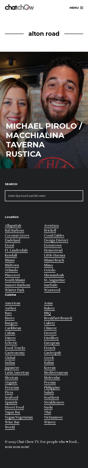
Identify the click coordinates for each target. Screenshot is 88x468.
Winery (50, 422)
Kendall (11, 255)
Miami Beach (54, 260)
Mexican (11, 378)
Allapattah (13, 226)
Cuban (10, 333)
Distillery (51, 338)
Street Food (14, 407)
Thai (47, 412)
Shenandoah (54, 275)
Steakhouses (54, 402)
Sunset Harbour (17, 285)
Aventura (51, 226)
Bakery (49, 308)
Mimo (48, 265)
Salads (49, 392)
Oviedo (49, 270)
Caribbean (13, 328)
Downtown (53, 245)
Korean (50, 368)
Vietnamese (53, 417)
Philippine (52, 388)
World (10, 427)
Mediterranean (56, 373)
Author (10, 308)
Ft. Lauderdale (16, 250)
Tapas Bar (12, 412)
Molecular (52, 378)
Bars (8, 313)
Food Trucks (15, 348)
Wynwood (52, 290)
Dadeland (12, 240)
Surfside (51, 285)
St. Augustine (54, 280)
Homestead (53, 250)
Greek (49, 358)
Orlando (11, 270)
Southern (51, 397)
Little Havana (54, 255)
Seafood (11, 397)
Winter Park (14, 290)
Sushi (48, 407)
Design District (56, 240)
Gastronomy (15, 353)
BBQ (47, 313)
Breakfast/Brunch (58, 318)
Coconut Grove (17, 236)
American (12, 303)
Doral (9, 245)
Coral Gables (54, 236)
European (52, 343)
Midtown (12, 265)
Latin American (17, 373)
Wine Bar (12, 422)
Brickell (50, 230)
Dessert (50, 333)
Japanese (12, 368)
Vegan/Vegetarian (19, 417)
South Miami (15, 280)
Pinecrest (12, 275)
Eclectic (11, 343)
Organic (11, 383)
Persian (50, 383)
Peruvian (12, 388)
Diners (10, 338)
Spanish (11, 402)
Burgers (11, 323)
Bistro (10, 318)
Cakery (49, 323)
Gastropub (52, 353)
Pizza (9, 392)
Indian (10, 363)
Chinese (50, 328)
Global (10, 358)
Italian (49, 363)
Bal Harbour (14, 230)
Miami (10, 260)
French (49, 348)
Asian (48, 303)
